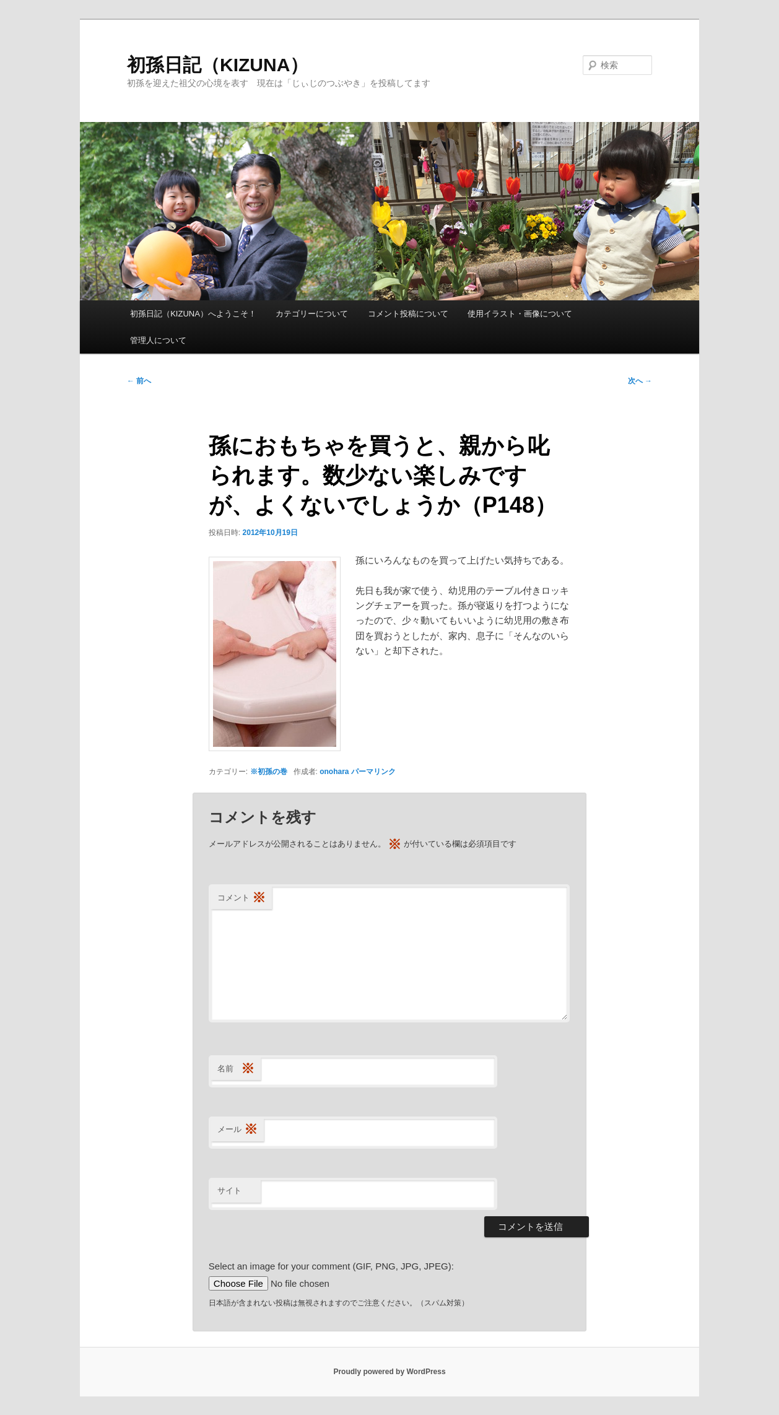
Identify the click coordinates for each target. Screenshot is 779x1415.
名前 (236, 1069)
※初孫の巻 (268, 771)
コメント (241, 898)
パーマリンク (373, 771)
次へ (640, 381)
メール (237, 1130)
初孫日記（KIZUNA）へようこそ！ (193, 313)
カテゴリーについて (312, 313)
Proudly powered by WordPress (389, 1371)
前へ (139, 381)
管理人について (158, 340)
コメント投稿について (408, 313)
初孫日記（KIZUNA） (217, 64)
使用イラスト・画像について (520, 313)
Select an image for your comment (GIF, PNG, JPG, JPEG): (331, 1266)
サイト (229, 1190)
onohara (334, 771)
